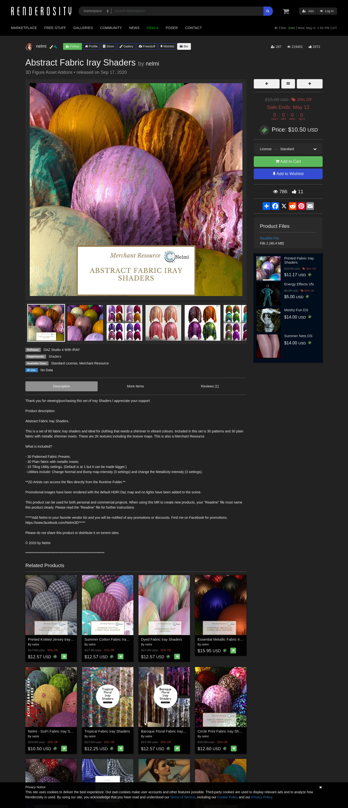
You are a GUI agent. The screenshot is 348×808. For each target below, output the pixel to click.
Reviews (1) (210, 386)
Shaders (55, 356)
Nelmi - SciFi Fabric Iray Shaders (54, 731)
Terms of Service (182, 797)
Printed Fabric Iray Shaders (299, 260)
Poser (172, 28)
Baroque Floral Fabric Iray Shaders (169, 731)
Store (108, 46)
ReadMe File (269, 238)
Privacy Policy (261, 797)
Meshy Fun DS (296, 310)
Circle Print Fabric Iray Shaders (223, 731)
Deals (153, 28)
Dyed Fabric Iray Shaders (161, 639)
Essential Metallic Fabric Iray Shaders (228, 639)
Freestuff (147, 46)
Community (111, 28)
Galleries (83, 28)
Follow (72, 46)
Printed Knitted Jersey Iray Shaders (56, 639)
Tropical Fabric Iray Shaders (107, 731)
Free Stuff (55, 28)
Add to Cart (288, 161)
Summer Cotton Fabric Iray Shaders (114, 639)
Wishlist (167, 46)
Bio (184, 46)
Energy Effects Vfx (299, 284)
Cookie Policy (227, 797)
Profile (91, 46)
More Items (135, 386)
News (134, 28)
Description (61, 386)
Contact (193, 28)
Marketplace (24, 28)
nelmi (152, 63)
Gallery (126, 46)
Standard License (64, 363)
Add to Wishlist (288, 173)
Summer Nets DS (298, 336)
